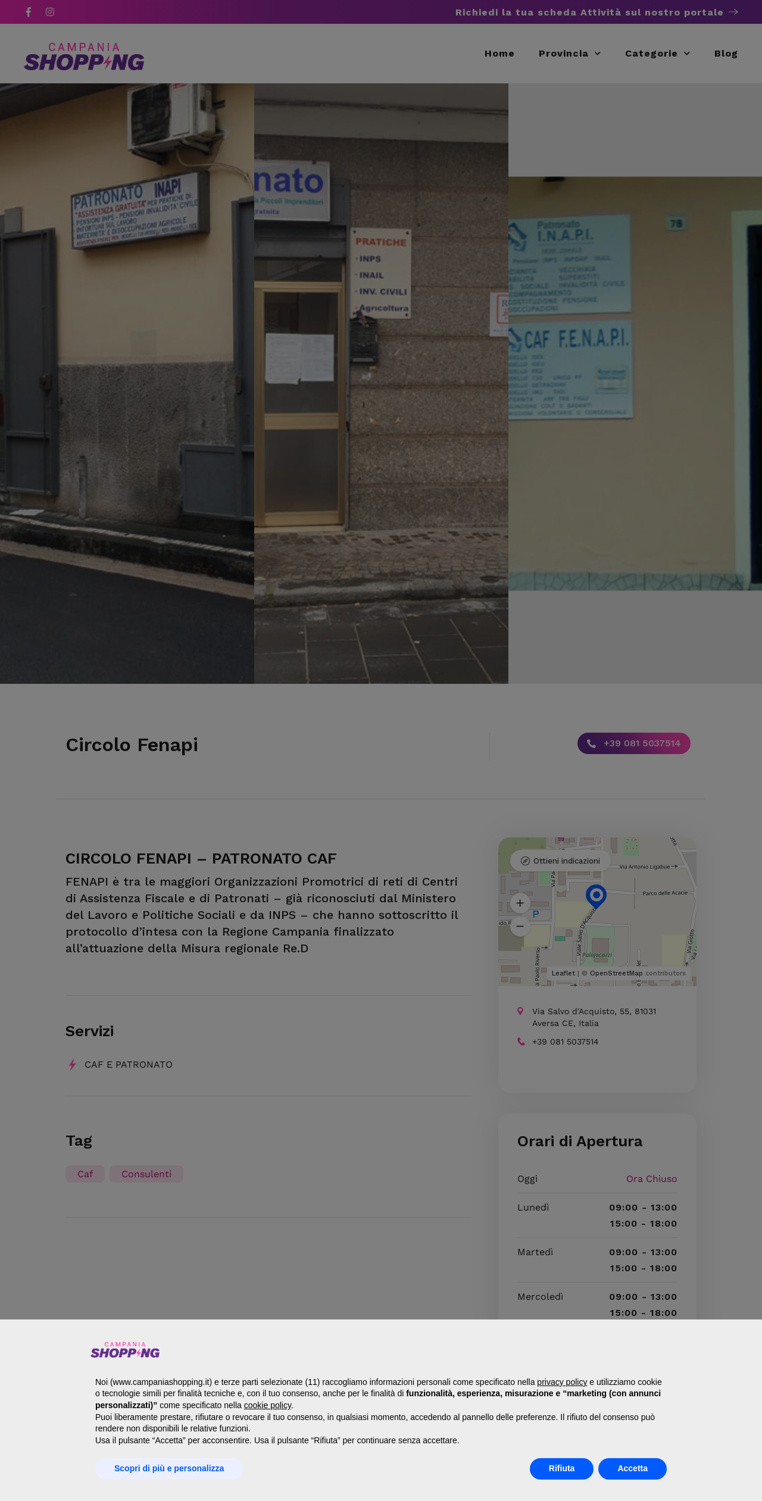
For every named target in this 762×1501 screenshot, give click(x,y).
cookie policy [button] (267, 1405)
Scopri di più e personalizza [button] (169, 1468)
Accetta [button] (632, 1468)
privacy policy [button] (562, 1382)
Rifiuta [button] (562, 1468)
